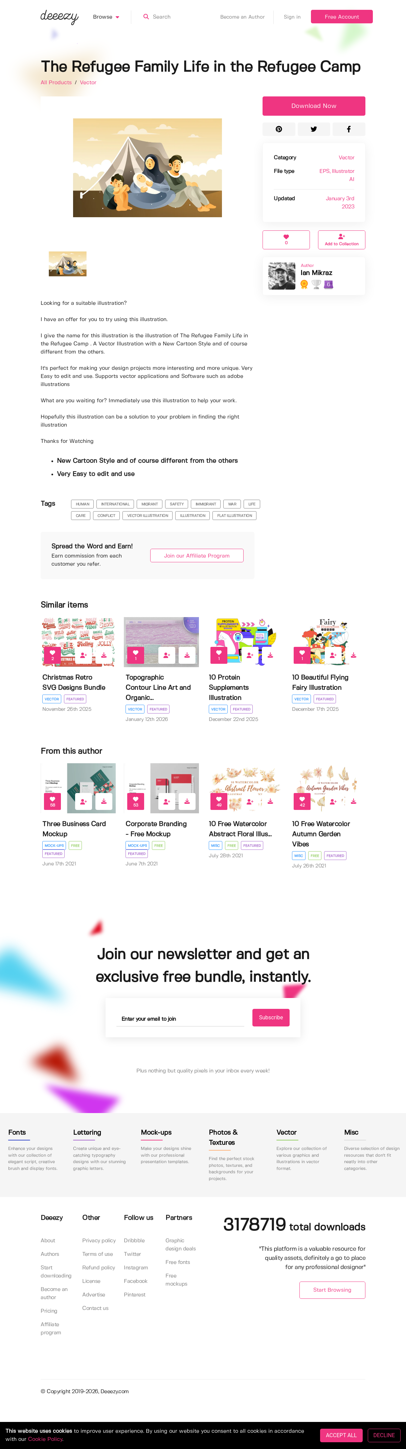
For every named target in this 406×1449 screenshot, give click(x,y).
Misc (215, 845)
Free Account (342, 17)
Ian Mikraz (316, 273)
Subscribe (271, 1017)
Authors (50, 1254)
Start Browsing (332, 1290)
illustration (192, 516)
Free (75, 845)
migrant (149, 504)
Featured (75, 699)
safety (176, 504)
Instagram (136, 1267)
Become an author (54, 1293)
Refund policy (98, 1267)
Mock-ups (54, 845)
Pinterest (134, 1294)
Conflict (106, 516)
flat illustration (234, 516)
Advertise (93, 1294)
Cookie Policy (45, 1439)
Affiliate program (51, 1328)
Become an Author (247, 17)
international (115, 504)
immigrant (206, 504)
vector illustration (147, 516)
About (48, 1240)
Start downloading (56, 1271)
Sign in (292, 17)
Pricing (49, 1311)
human (82, 504)
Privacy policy (98, 1240)
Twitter (132, 1254)
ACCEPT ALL (341, 1435)
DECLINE (384, 1435)
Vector (88, 82)
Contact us (95, 1308)
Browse (112, 17)
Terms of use (97, 1254)
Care (81, 516)
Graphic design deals (180, 1244)
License (91, 1281)
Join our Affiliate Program (197, 556)
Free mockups (176, 1280)
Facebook (136, 1281)
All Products (57, 82)
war (232, 504)
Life (251, 504)
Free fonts (177, 1262)
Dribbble (134, 1240)
